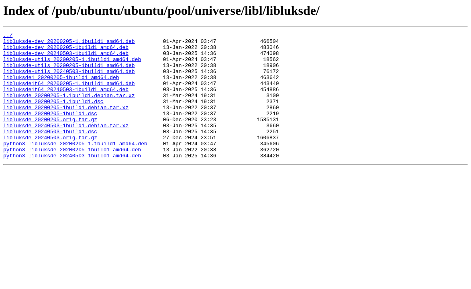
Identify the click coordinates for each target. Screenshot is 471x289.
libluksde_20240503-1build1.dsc (50, 151)
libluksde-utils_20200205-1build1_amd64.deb (69, 72)
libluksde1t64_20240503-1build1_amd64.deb (65, 101)
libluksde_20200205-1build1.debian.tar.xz (65, 122)
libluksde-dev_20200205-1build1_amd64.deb (65, 50)
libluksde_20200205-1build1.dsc (50, 130)
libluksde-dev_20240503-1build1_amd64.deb (65, 57)
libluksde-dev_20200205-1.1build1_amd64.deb (69, 43)
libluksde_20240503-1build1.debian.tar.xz (65, 144)
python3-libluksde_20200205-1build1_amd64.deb (72, 173)
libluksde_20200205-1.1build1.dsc (53, 115)
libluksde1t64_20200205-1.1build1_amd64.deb (69, 94)
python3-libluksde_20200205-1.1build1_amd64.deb (75, 166)
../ (7, 36)
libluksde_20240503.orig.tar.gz (50, 159)
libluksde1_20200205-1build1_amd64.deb (61, 86)
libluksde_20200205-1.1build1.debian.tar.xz (69, 108)
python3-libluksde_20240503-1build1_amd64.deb (72, 180)
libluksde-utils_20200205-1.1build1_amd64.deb (72, 65)
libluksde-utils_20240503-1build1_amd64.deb (69, 79)
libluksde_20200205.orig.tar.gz (50, 137)
